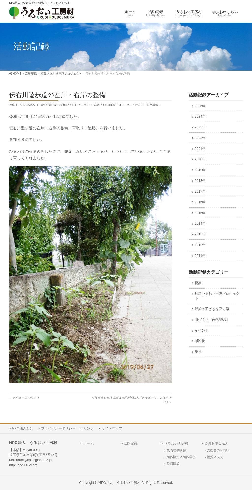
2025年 (200, 106)
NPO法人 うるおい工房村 (119, 482)
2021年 (200, 149)
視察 (198, 283)
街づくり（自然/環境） (147, 104)
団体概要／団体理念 (181, 456)
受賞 (198, 352)
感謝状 (200, 341)
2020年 (200, 159)
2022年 (200, 138)
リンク (88, 427)
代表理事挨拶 (176, 449)
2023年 (200, 127)
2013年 (200, 234)
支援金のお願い (218, 449)
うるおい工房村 (176, 442)
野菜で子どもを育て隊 (212, 309)
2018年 (200, 181)
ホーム (88, 442)
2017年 (200, 191)
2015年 (200, 213)
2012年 (200, 245)
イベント (201, 330)
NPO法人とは (22, 427)
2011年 (200, 256)
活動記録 (131, 442)
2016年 (200, 202)
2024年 (200, 116)
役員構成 (173, 463)
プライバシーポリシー (58, 427)
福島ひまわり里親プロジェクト (113, 104)
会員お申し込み (217, 442)
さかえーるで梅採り (24, 397)
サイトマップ (112, 427)
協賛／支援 (215, 456)
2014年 (200, 223)
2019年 (200, 170)
